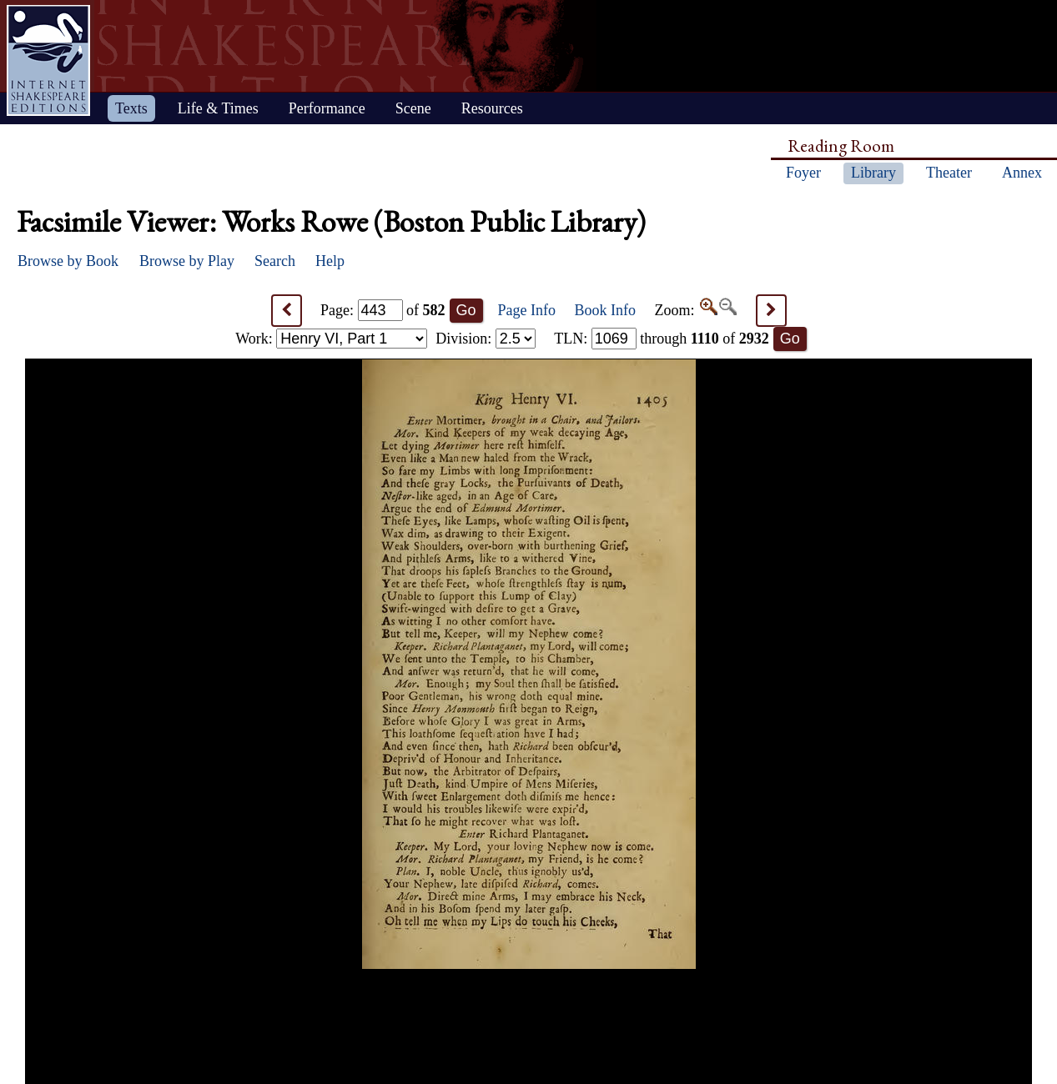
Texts (131, 108)
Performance (327, 108)
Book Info (606, 310)
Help (330, 261)
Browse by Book (68, 261)
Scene (413, 108)
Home (48, 60)
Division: (485, 338)
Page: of (382, 310)
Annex (1022, 172)
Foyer (803, 172)
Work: (331, 338)
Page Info (527, 310)
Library (873, 172)
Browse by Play (186, 261)
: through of (661, 338)
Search (274, 261)
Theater (949, 172)
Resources (492, 108)
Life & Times (218, 108)
